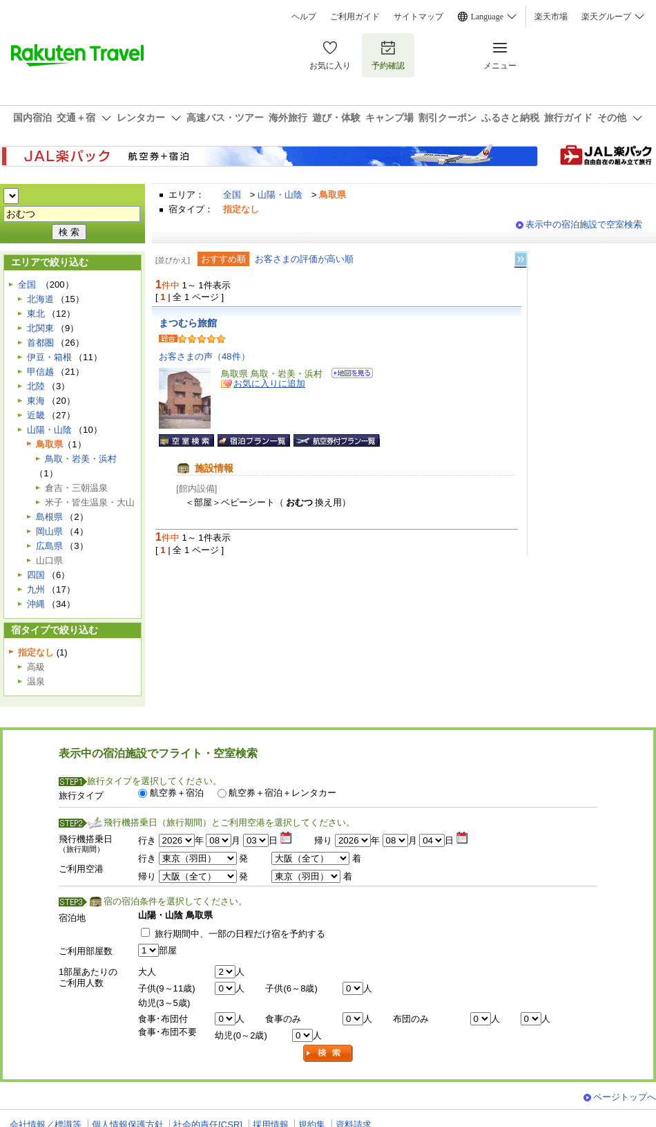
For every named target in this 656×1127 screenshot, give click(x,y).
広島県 (49, 546)
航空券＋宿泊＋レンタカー (282, 793)
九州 (36, 589)
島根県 (49, 517)
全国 (232, 194)
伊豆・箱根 (49, 357)
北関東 (40, 328)
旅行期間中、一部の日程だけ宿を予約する (240, 934)
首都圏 (40, 342)
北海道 (40, 299)
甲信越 (40, 371)
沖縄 (36, 604)
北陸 (36, 386)
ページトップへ (624, 1097)
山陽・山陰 (280, 194)
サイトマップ (418, 16)
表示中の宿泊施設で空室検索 (583, 224)
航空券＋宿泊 (177, 793)
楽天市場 (551, 16)
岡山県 (49, 531)
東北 (36, 313)
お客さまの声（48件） (204, 356)
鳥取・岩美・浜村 (81, 459)
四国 (36, 575)
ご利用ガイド (355, 16)
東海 (36, 400)
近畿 (36, 415)
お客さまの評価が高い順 (304, 259)
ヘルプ (303, 16)
